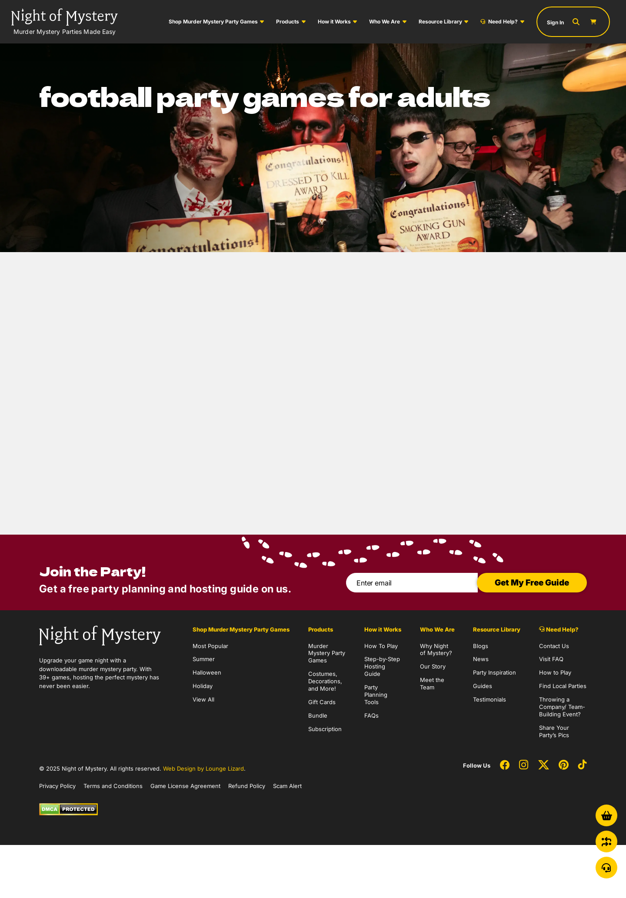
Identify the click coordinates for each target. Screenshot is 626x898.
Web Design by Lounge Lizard (203, 768)
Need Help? (499, 21)
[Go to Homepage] (64, 21)
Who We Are (384, 21)
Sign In (555, 22)
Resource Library (440, 21)
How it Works (334, 21)
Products (287, 21)
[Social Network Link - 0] (504, 765)
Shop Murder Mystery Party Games (213, 21)
